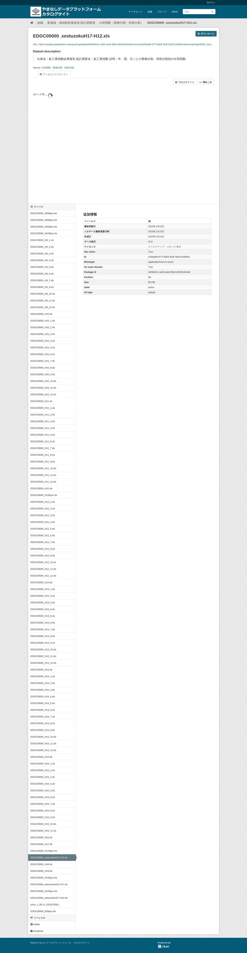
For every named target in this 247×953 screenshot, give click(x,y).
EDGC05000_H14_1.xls (43, 676)
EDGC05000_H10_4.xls (43, 340)
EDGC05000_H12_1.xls (43, 502)
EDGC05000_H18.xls (41, 864)
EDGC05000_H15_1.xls (43, 763)
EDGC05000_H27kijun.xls (44, 891)
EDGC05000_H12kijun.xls (44, 495)
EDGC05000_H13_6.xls (43, 622)
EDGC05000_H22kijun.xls (44, 877)
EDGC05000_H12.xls (41, 488)
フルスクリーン (184, 82)
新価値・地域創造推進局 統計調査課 (71, 22)
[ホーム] (31, 22)
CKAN (163, 946)
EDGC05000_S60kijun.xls (44, 220)
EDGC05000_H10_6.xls (43, 354)
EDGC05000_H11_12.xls (43, 481)
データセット (135, 11)
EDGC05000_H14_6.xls (43, 710)
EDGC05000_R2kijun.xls (43, 911)
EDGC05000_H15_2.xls (43, 770)
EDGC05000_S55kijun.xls (44, 213)
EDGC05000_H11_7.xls (43, 448)
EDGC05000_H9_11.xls (43, 300)
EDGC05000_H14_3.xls (43, 689)
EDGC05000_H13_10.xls (43, 649)
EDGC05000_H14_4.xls (43, 696)
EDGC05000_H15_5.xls (43, 790)
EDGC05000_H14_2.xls (43, 683)
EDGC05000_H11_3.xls (43, 421)
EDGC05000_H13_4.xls (43, 609)
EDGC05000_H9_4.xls (42, 260)
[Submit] (212, 11)
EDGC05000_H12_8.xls (43, 549)
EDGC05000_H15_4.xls (43, 783)
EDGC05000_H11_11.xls (43, 475)
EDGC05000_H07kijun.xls (44, 233)
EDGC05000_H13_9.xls (43, 642)
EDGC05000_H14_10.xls (43, 736)
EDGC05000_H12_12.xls (43, 575)
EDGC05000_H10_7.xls (43, 361)
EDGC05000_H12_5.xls (43, 528)
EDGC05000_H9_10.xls (43, 294)
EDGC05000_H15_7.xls (43, 804)
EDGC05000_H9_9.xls (42, 287)
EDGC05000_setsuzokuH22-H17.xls (49, 884)
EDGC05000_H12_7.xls (43, 542)
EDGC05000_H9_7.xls (42, 280)
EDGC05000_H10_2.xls (43, 327)
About (175, 11)
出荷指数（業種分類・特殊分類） (121, 22)
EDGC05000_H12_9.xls (43, 555)
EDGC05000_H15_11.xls (43, 830)
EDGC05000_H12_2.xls (43, 508)
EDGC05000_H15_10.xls (43, 824)
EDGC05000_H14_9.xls (43, 730)
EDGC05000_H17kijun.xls (44, 851)
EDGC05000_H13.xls (41, 582)
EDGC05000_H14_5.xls (43, 703)
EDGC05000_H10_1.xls (43, 320)
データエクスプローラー (54, 74)
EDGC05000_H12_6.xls (43, 535)
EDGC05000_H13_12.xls (43, 663)
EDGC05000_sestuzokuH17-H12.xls (172, 22)
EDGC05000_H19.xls (41, 871)
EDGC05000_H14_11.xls (43, 743)
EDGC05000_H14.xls (41, 669)
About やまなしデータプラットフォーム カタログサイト (60, 942)
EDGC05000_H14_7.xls (43, 716)
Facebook (37, 931)
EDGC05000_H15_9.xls (43, 817)
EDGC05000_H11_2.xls (43, 414)
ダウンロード (206, 33)
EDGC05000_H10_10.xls (43, 381)
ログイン (211, 2)
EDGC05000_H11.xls (41, 401)
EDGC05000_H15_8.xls (43, 810)
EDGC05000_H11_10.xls (43, 468)
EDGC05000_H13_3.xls (43, 602)
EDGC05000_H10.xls (41, 314)
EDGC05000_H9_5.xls (42, 267)
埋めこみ (205, 82)
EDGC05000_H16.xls (41, 837)
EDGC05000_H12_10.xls (43, 562)
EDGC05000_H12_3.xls (43, 515)
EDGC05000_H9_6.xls (42, 273)
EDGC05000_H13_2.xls (43, 596)
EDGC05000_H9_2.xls (42, 247)
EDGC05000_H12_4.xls (43, 522)
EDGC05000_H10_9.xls (43, 374)
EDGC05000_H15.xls (41, 757)
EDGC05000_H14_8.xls (43, 723)
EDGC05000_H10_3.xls (43, 334)
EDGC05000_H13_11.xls (43, 656)
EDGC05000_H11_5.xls (43, 434)
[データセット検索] (199, 11)
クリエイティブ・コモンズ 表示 (164, 246)
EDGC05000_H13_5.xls (43, 616)
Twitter (35, 924)
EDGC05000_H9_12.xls (43, 307)
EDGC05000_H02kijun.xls (44, 226)
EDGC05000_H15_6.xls (43, 797)
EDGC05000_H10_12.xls (43, 394)
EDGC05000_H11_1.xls (43, 408)
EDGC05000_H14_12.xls (43, 750)
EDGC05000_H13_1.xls (43, 589)
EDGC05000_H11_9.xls (43, 461)
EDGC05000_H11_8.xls (43, 455)
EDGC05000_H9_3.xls (42, 253)
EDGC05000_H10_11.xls (43, 387)
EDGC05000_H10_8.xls (43, 367)
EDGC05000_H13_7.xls (43, 629)
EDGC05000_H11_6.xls (43, 441)
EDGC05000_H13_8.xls (43, 636)
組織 (150, 11)
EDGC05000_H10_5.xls (43, 347)
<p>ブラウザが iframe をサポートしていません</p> (123, 144)
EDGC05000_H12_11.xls (43, 569)
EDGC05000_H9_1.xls (42, 240)
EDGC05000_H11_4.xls (43, 428)
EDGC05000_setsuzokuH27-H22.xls (49, 898)
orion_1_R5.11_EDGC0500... (45, 904)
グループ (162, 11)
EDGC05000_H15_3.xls (43, 777)
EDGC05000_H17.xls (41, 844)
